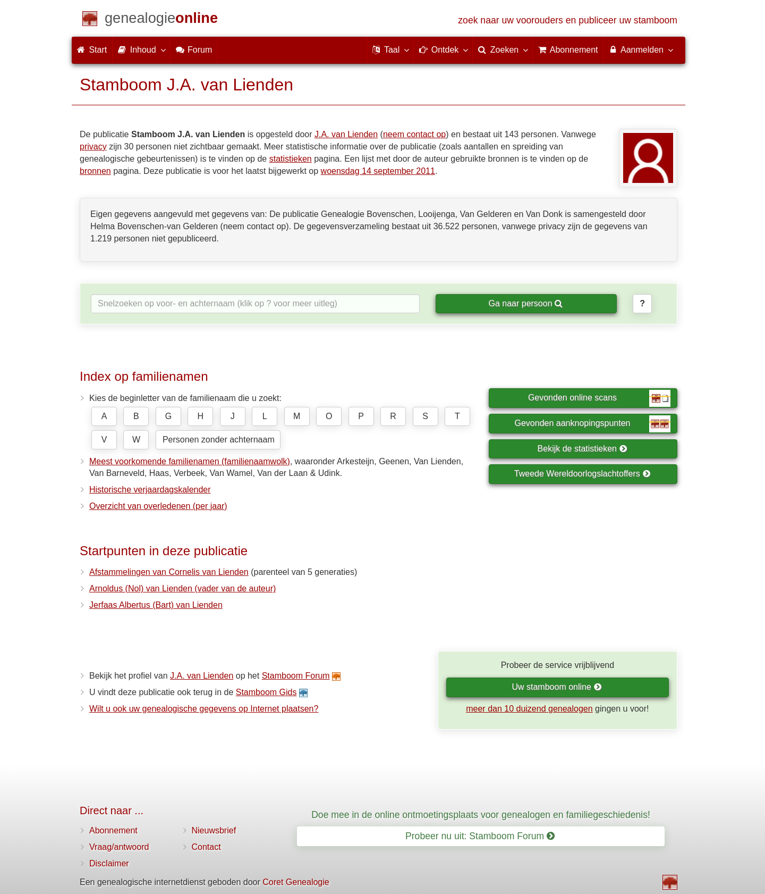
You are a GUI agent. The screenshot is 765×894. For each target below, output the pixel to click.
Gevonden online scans (599, 398)
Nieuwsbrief (214, 830)
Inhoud (141, 49)
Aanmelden (640, 49)
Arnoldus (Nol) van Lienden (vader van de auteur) (182, 588)
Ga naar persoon (525, 303)
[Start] (161, 19)
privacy (93, 146)
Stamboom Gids (266, 692)
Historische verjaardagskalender (150, 489)
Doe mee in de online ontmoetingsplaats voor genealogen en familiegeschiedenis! (480, 814)
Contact (206, 846)
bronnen (95, 171)
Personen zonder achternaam (219, 439)
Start (92, 49)
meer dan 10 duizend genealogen (529, 708)
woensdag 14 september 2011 (378, 171)
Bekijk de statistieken (582, 448)
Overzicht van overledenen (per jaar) (158, 506)
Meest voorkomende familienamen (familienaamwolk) (189, 461)
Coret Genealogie (295, 882)
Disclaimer (109, 863)
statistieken (290, 158)
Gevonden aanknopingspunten (592, 423)
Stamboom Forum (296, 675)
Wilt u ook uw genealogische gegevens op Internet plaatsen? (203, 708)
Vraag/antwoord (119, 846)
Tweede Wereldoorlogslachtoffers (582, 473)
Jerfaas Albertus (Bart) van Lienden (156, 604)
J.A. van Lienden (346, 134)
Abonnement (113, 830)
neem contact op (414, 134)
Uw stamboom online (556, 686)
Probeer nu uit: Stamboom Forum (480, 836)
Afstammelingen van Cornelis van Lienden (169, 571)
